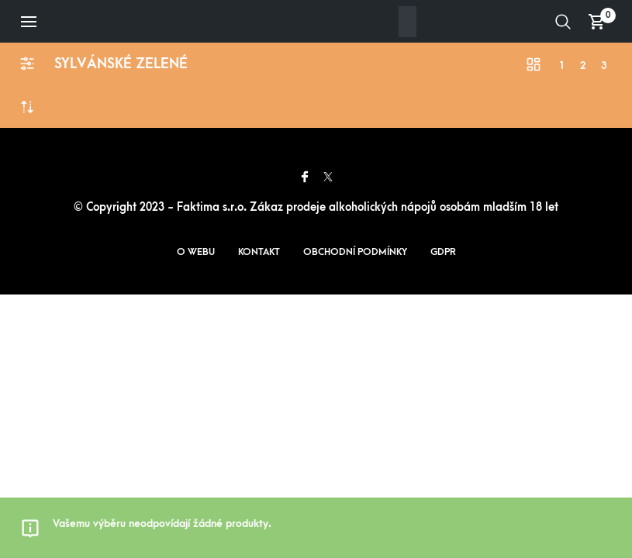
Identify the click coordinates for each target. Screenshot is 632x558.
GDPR (443, 251)
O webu (196, 251)
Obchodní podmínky (355, 251)
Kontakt (259, 251)
